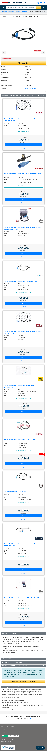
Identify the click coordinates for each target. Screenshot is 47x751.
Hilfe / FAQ (40, 748)
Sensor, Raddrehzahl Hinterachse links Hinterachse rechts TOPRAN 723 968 (22, 545)
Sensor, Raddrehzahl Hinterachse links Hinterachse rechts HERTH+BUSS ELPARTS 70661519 (22, 174)
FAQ (30, 718)
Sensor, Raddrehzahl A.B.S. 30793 (15, 491)
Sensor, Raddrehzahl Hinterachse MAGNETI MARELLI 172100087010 (21, 386)
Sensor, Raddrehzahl (23, 11)
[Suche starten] (38, 7)
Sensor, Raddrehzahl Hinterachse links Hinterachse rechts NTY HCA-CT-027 (22, 332)
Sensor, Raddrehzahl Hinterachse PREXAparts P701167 (21, 281)
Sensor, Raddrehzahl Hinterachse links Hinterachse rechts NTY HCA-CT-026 (22, 120)
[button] (4, 52)
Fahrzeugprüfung (23, 63)
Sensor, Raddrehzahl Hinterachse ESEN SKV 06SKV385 (21, 598)
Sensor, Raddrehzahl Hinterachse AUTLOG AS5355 (20, 439)
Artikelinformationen (23, 132)
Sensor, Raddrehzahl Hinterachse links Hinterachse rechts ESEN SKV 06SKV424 (22, 228)
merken (23, 148)
